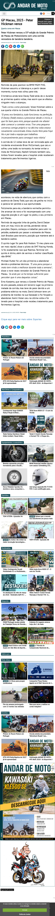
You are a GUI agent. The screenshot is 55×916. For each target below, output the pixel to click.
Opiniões (6, 495)
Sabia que (6, 654)
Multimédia (6, 548)
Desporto (6, 601)
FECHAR (24, 910)
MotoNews (6, 337)
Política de (24, 914)
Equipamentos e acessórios (12, 442)
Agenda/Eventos (7, 890)
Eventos (5, 713)
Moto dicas (6, 660)
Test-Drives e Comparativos (12, 389)
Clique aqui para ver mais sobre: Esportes (21, 319)
